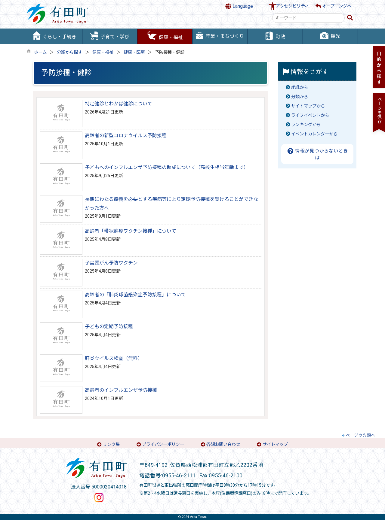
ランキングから (306, 124)
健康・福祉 (102, 52)
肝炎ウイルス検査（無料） (114, 358)
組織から (299, 87)
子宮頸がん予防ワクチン (111, 263)
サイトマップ (275, 444)
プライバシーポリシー (163, 444)
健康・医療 (134, 52)
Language (239, 6)
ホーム (40, 52)
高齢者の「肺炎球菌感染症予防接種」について (135, 295)
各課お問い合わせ (223, 444)
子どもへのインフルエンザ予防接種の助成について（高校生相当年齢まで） (166, 167)
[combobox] (308, 18)
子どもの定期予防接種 (109, 326)
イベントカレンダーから (314, 134)
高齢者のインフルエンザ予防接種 (121, 390)
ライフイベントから (310, 115)
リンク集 (111, 444)
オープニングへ (333, 6)
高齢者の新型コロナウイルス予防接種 (126, 135)
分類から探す (69, 52)
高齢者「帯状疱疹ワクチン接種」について (130, 231)
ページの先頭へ (360, 435)
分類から (299, 96)
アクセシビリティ (292, 6)
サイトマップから (308, 106)
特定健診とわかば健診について (118, 104)
